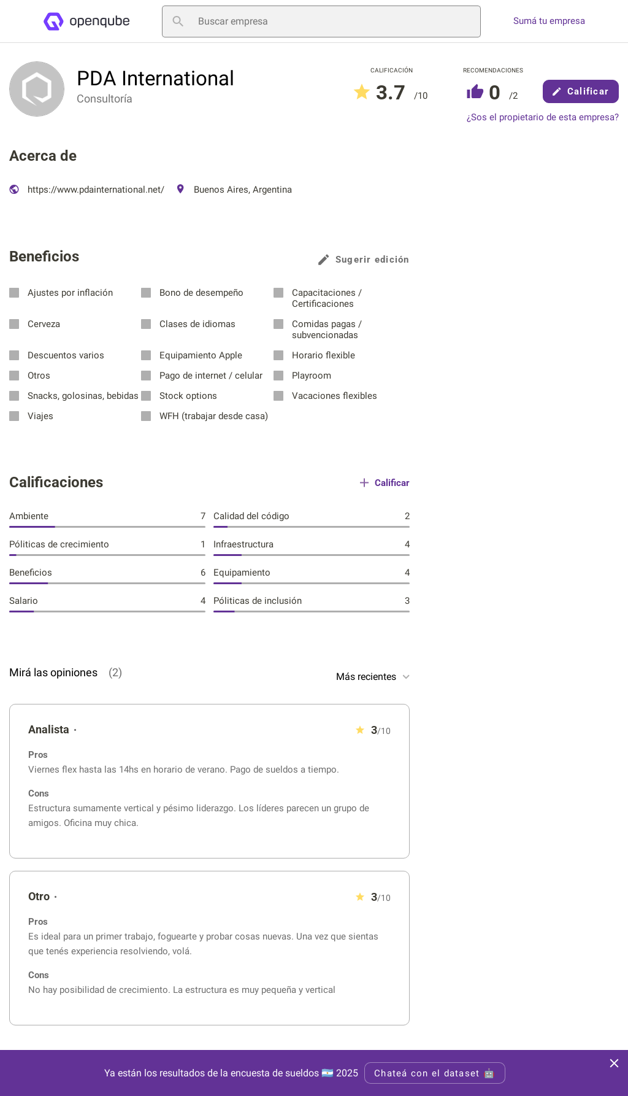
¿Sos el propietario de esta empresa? (543, 117)
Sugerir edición (364, 259)
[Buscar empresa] (321, 21)
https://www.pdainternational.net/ (86, 189)
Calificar (581, 91)
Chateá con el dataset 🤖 (435, 1073)
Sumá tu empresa (549, 21)
